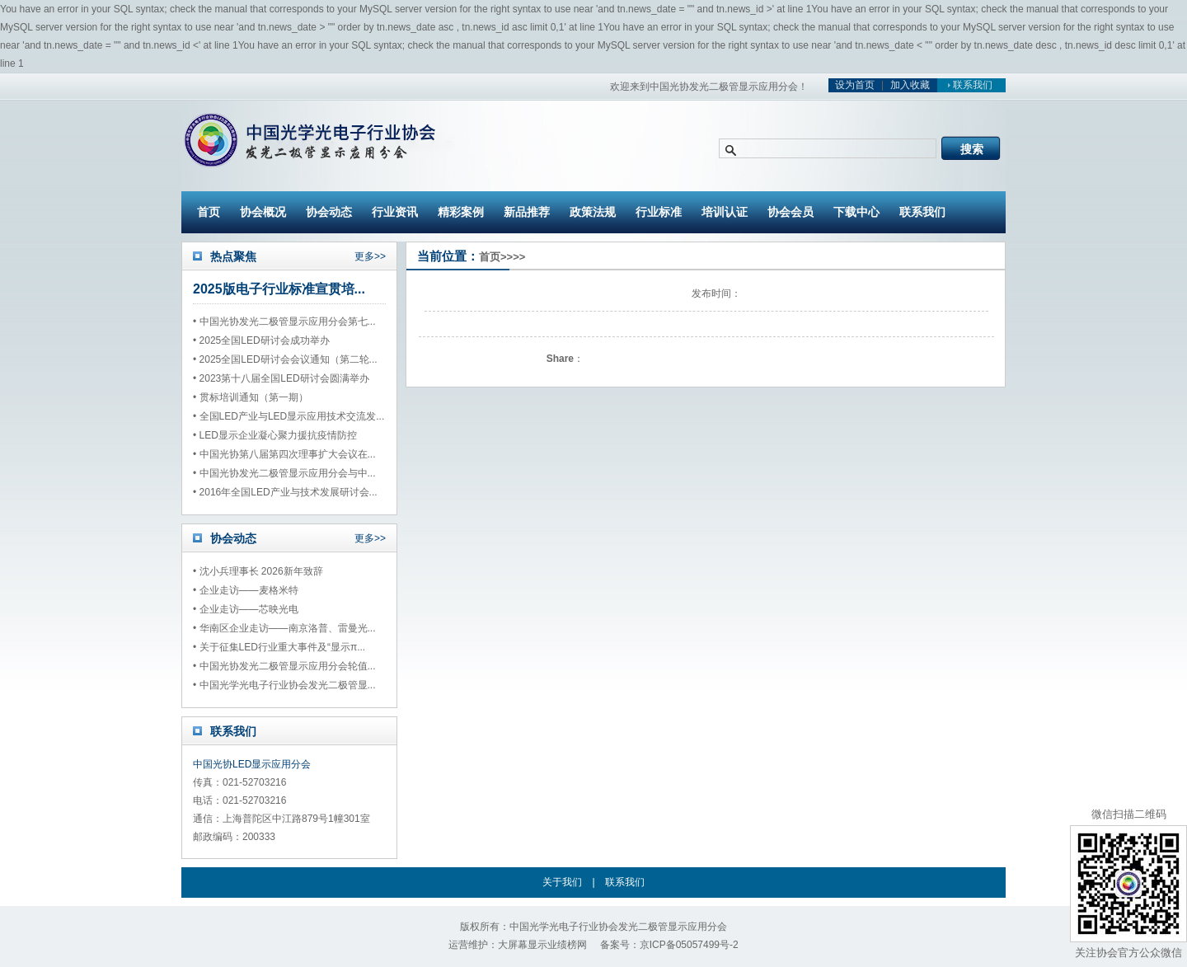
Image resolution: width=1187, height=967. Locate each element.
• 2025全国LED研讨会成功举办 (261, 340)
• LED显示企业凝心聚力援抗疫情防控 (275, 435)
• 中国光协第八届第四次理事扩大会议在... (284, 454)
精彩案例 (461, 211)
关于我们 (562, 882)
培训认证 (724, 211)
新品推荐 (527, 211)
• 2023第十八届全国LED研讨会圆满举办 (281, 378)
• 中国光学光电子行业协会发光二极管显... (284, 685)
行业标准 (659, 211)
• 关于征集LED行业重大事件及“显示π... (279, 647)
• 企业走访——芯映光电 (245, 609)
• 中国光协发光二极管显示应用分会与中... (284, 473)
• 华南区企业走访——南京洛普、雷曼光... (284, 628)
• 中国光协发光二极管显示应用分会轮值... (284, 666)
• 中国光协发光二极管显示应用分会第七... (284, 321)
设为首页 (855, 85)
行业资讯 (395, 211)
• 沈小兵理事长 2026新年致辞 (258, 571)
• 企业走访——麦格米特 (245, 590)
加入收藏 (910, 85)
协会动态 (329, 211)
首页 (208, 211)
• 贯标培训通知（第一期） (250, 397)
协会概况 (263, 211)
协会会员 (790, 211)
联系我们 (967, 85)
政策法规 (593, 211)
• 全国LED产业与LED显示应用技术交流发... (288, 416)
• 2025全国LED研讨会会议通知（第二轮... (285, 359)
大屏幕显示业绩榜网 (542, 945)
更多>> (370, 256)
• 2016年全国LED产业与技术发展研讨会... (285, 492)
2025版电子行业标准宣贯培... (279, 289)
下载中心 (856, 211)
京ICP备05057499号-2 (689, 945)
